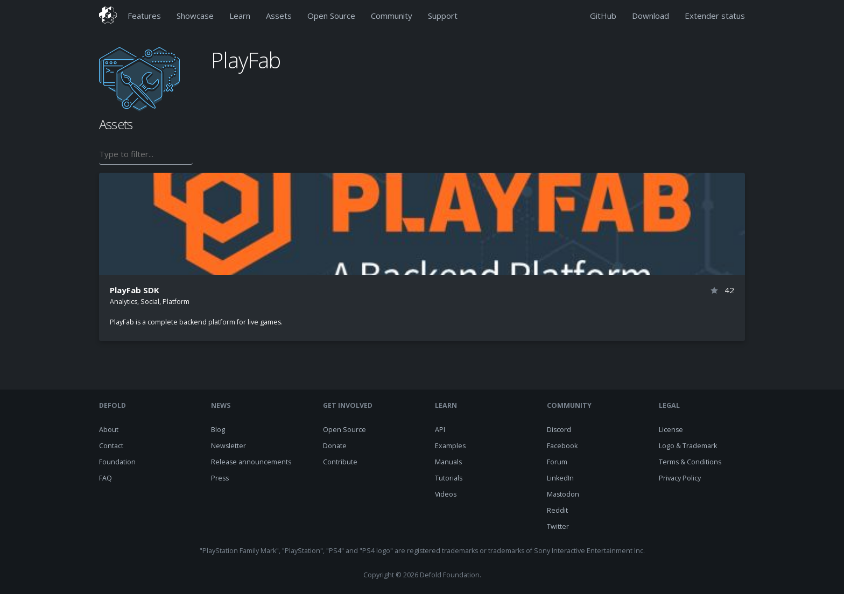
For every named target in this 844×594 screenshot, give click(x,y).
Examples (450, 445)
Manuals (448, 461)
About (108, 429)
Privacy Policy (680, 478)
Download (650, 15)
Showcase (195, 15)
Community (391, 15)
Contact (111, 445)
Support (443, 15)
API (440, 429)
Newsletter (228, 445)
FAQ (105, 478)
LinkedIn (560, 478)
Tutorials (448, 478)
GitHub (603, 15)
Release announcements (251, 461)
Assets (279, 15)
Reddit (557, 510)
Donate (335, 445)
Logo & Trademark (688, 445)
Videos (445, 494)
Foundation (117, 461)
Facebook (562, 445)
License (671, 429)
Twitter (558, 526)
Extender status (715, 15)
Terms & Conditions (690, 461)
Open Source (331, 15)
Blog (218, 429)
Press (220, 478)
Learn (239, 15)
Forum (557, 461)
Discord (559, 429)
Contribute (340, 461)
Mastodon (563, 494)
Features (144, 15)
